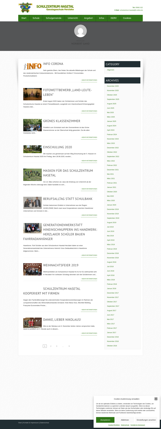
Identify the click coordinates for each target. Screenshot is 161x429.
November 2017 (113, 297)
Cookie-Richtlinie (114, 425)
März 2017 (111, 324)
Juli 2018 (110, 266)
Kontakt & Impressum (138, 425)
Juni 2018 (110, 271)
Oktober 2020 (112, 192)
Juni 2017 (110, 315)
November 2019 (113, 214)
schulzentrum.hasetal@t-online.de (131, 10)
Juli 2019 (110, 227)
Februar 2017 (112, 328)
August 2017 (111, 310)
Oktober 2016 (112, 346)
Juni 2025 (110, 108)
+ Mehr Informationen (89, 80)
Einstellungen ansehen (146, 420)
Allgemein (110, 70)
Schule (37, 18)
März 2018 (111, 280)
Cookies (127, 18)
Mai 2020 (110, 196)
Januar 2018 (111, 288)
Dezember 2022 (113, 148)
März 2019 (111, 244)
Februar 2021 (112, 183)
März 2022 (111, 161)
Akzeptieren (105, 420)
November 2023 (113, 139)
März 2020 (111, 200)
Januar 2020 (111, 205)
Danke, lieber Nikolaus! (62, 320)
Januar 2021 (111, 187)
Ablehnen (125, 420)
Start (23, 18)
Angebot (89, 18)
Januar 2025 (111, 121)
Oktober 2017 (112, 302)
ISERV (114, 18)
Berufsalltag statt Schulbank (67, 199)
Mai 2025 (110, 112)
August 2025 (111, 104)
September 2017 (113, 306)
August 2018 (111, 262)
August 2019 (111, 222)
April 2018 (110, 275)
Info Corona (53, 64)
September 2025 (113, 99)
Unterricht (73, 18)
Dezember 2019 (113, 209)
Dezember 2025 (113, 86)
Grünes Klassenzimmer (61, 121)
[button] (156, 399)
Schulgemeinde (54, 18)
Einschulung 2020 (57, 147)
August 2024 (111, 126)
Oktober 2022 (112, 152)
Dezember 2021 (113, 170)
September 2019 (113, 218)
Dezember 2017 (113, 293)
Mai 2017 (110, 319)
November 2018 (113, 258)
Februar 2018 (112, 284)
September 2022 (113, 156)
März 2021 (111, 178)
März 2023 (111, 143)
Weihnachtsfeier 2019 (60, 265)
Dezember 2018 (113, 253)
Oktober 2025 (112, 95)
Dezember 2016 (113, 337)
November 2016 (113, 341)
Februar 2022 (112, 165)
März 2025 (111, 117)
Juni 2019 (110, 231)
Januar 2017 (111, 332)
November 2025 (113, 90)
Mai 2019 (110, 236)
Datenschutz (125, 425)
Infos (102, 18)
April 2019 (110, 240)
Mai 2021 (110, 174)
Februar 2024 (112, 134)
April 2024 (110, 130)
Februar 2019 (112, 249)
